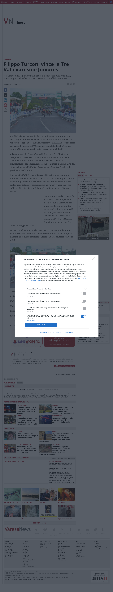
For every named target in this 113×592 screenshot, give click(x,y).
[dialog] (56, 296)
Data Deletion (44, 332)
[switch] (83, 293)
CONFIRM (41, 325)
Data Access (56, 332)
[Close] (94, 259)
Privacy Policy (68, 332)
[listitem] (56, 289)
